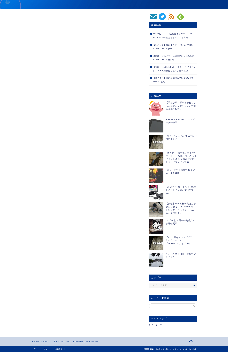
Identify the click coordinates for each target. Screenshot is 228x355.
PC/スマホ (177, 4)
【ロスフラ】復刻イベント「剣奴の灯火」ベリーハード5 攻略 (173, 47)
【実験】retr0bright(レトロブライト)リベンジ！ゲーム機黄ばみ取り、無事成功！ (174, 69)
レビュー (37, 161)
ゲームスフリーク (81, 161)
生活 (192, 4)
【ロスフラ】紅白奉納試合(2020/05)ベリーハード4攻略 (174, 80)
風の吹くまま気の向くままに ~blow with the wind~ (74, 4)
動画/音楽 (149, 4)
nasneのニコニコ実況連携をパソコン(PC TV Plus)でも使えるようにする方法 (173, 36)
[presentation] (49, 262)
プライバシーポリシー (42, 349)
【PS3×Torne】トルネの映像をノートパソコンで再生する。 (181, 189)
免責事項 (58, 349)
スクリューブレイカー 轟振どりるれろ (75, 134)
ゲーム (132, 4)
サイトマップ (155, 325)
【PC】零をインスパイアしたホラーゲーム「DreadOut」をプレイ (180, 240)
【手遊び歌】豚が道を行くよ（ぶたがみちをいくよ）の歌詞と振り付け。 (181, 105)
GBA (94, 161)
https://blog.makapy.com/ (61, 197)
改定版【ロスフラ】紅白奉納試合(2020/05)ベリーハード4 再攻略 (174, 58)
